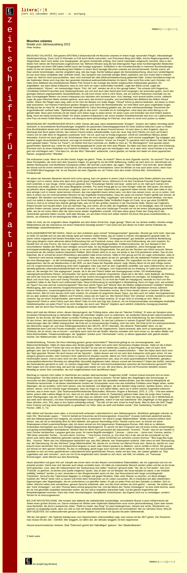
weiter (173, 29)
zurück (164, 29)
